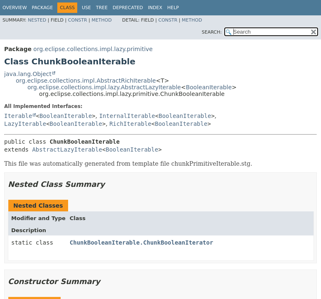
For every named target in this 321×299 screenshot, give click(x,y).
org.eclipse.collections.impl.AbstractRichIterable (86, 80)
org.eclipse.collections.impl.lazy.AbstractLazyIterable (104, 87)
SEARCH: (212, 32)
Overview (14, 7)
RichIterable (130, 123)
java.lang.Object (27, 74)
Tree (102, 7)
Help (173, 7)
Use (86, 7)
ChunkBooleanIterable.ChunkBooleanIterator (141, 242)
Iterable (18, 116)
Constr (77, 20)
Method (101, 20)
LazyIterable (25, 123)
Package (42, 7)
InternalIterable (127, 116)
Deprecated (128, 7)
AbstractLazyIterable (67, 149)
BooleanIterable (209, 87)
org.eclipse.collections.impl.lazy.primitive (92, 49)
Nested (37, 20)
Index (155, 7)
